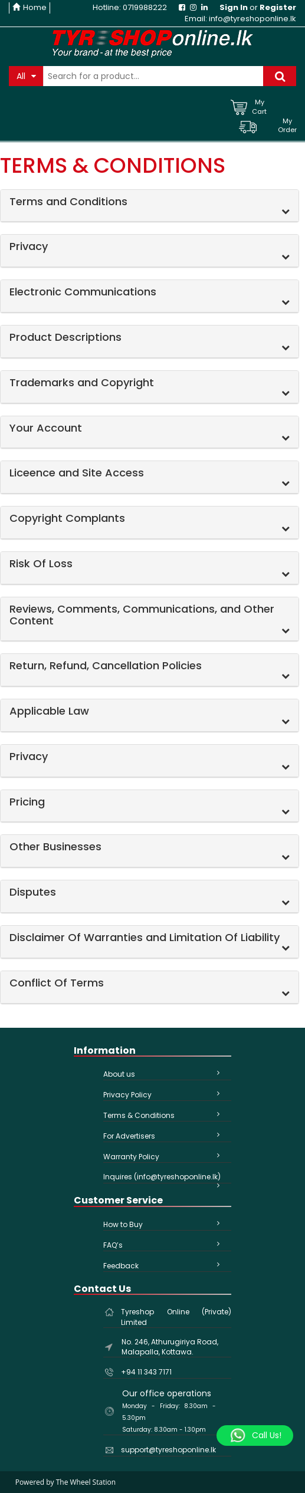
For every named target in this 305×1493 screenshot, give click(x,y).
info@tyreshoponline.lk (252, 18)
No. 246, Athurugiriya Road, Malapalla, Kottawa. (170, 1347)
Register (278, 7)
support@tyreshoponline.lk (168, 1450)
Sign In (233, 7)
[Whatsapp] (255, 1435)
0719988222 (145, 7)
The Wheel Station (86, 1482)
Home (29, 7)
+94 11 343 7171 (146, 1372)
